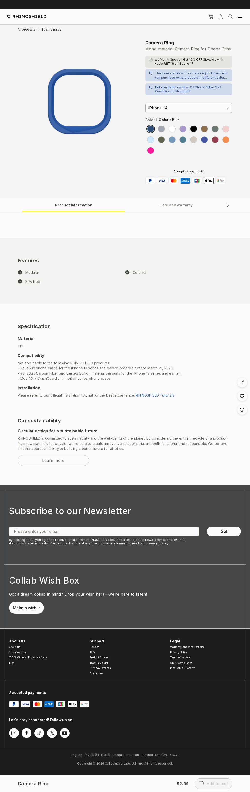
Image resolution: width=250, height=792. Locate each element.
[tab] (73, 204)
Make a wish (26, 607)
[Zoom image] (79, 101)
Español (147, 755)
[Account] (221, 16)
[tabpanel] (125, 348)
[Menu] (240, 16)
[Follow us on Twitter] (52, 733)
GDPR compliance (181, 662)
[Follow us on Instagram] (14, 733)
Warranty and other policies (187, 646)
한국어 (174, 755)
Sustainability (18, 652)
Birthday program (101, 667)
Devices (94, 646)
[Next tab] (227, 205)
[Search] (230, 16)
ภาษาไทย (161, 755)
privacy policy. (158, 543)
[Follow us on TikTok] (39, 733)
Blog (11, 662)
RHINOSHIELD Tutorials (155, 395)
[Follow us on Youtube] (65, 733)
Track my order (99, 662)
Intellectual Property (182, 667)
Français (118, 755)
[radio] (150, 129)
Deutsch (132, 755)
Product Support (100, 657)
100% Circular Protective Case (28, 657)
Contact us (96, 673)
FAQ (92, 652)
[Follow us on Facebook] (26, 733)
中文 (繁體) (91, 755)
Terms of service (180, 657)
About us (14, 646)
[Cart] (211, 16)
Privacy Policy (179, 652)
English (76, 755)
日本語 (105, 755)
